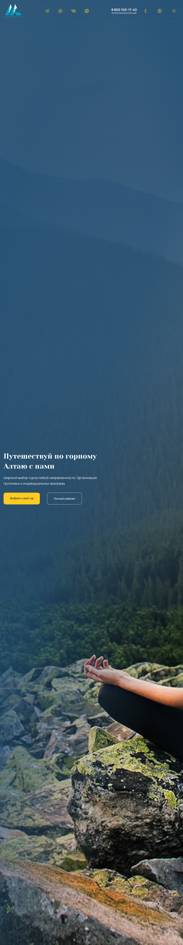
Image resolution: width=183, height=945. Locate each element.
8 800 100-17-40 (122, 10)
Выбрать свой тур (23, 498)
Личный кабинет (68, 499)
